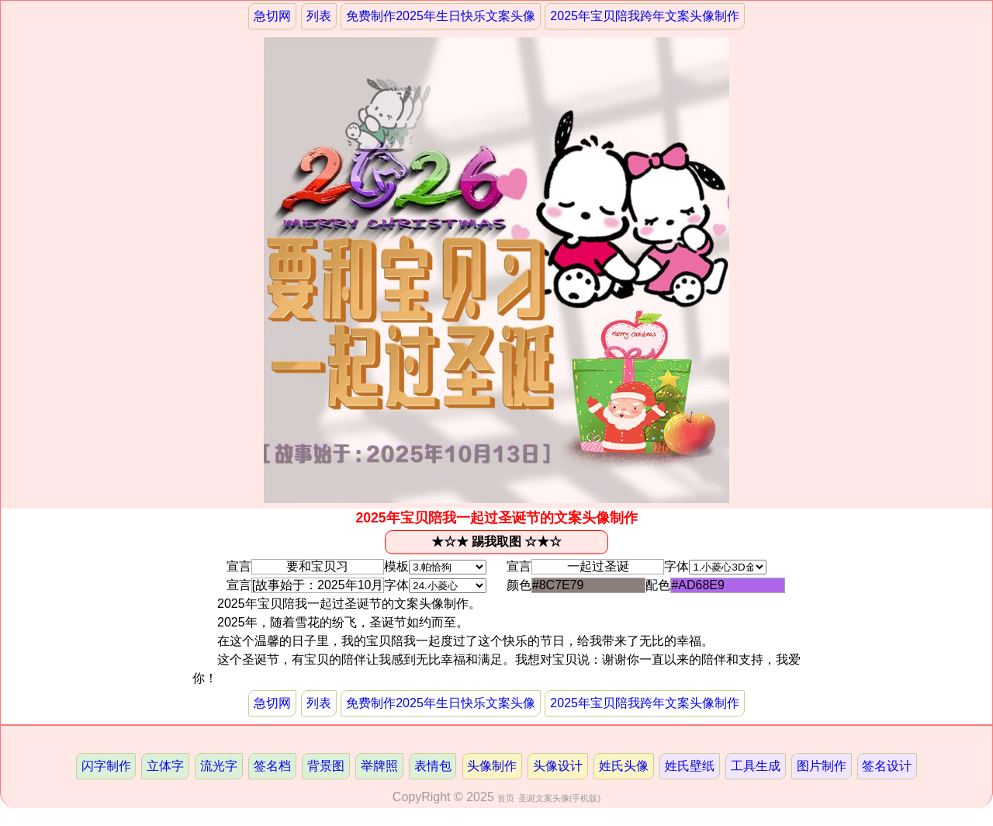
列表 (318, 16)
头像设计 (558, 765)
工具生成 (755, 765)
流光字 (218, 765)
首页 (505, 798)
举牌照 (379, 765)
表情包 (433, 765)
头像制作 (492, 765)
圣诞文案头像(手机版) (559, 798)
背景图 (325, 765)
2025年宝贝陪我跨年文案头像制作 (644, 16)
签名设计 (887, 765)
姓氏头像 (624, 765)
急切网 (272, 16)
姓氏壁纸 (689, 765)
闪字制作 (106, 765)
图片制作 (821, 765)
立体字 (165, 765)
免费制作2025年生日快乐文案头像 (440, 16)
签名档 (272, 765)
